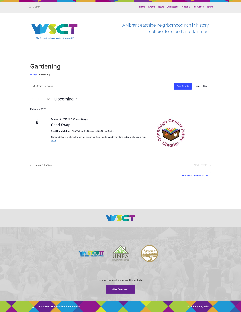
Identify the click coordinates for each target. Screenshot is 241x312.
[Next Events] (38, 99)
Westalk (186, 6)
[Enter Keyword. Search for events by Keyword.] (102, 86)
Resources (198, 6)
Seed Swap (61, 125)
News (161, 6)
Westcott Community (54, 29)
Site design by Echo (198, 306)
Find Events (183, 86)
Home (142, 6)
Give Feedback (120, 289)
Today (47, 99)
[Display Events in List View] (198, 86)
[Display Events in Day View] (205, 86)
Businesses (172, 6)
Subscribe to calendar (193, 175)
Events (151, 6)
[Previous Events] (32, 99)
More (53, 140)
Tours (210, 6)
